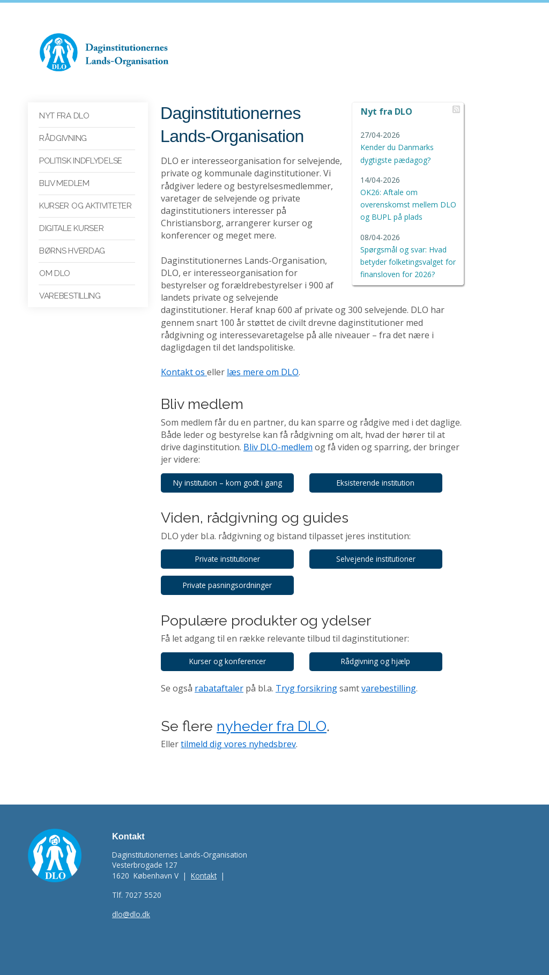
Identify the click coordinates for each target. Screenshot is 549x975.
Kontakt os (184, 360)
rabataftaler (219, 676)
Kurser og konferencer (228, 649)
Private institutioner (228, 546)
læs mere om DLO (263, 360)
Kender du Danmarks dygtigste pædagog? (403, 147)
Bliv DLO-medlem (256, 435)
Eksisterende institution (379, 470)
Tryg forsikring (306, 676)
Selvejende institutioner (379, 546)
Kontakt (204, 864)
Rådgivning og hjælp (379, 649)
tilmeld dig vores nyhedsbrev (238, 732)
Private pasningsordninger (228, 573)
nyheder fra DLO (272, 713)
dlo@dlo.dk (131, 902)
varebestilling (388, 676)
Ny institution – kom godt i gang (228, 470)
